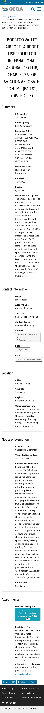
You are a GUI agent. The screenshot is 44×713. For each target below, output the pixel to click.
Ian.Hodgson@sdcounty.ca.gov (29, 359)
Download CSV (9, 682)
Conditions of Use (31, 688)
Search (13, 17)
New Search (22, 682)
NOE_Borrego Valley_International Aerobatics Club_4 (28, 614)
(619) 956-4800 (23, 350)
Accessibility (28, 693)
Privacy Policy (8, 693)
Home (4, 17)
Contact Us (29, 2)
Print (33, 682)
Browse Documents (31, 697)
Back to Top (7, 688)
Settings (39, 2)
